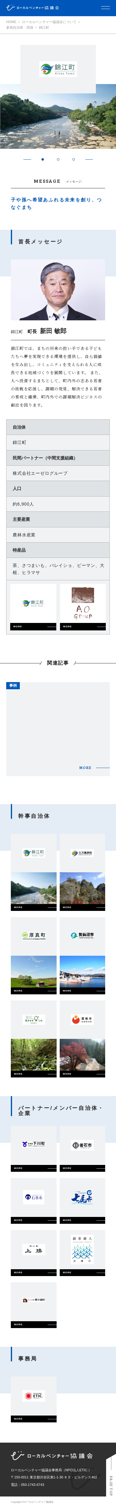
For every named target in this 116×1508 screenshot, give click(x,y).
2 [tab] (58, 159)
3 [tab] (73, 159)
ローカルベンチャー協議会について (49, 22)
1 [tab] (42, 159)
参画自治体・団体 (19, 27)
